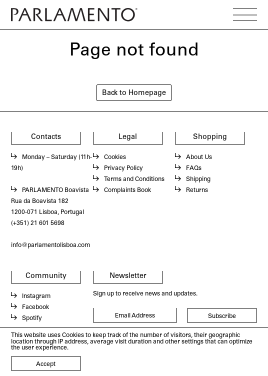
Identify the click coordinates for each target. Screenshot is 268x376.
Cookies (115, 157)
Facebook (35, 307)
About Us (199, 157)
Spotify (32, 319)
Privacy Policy (123, 169)
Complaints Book (127, 191)
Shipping (198, 179)
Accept (46, 365)
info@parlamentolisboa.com (50, 245)
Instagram (36, 297)
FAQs (194, 169)
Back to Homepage (134, 93)
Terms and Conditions (134, 179)
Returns (197, 191)
